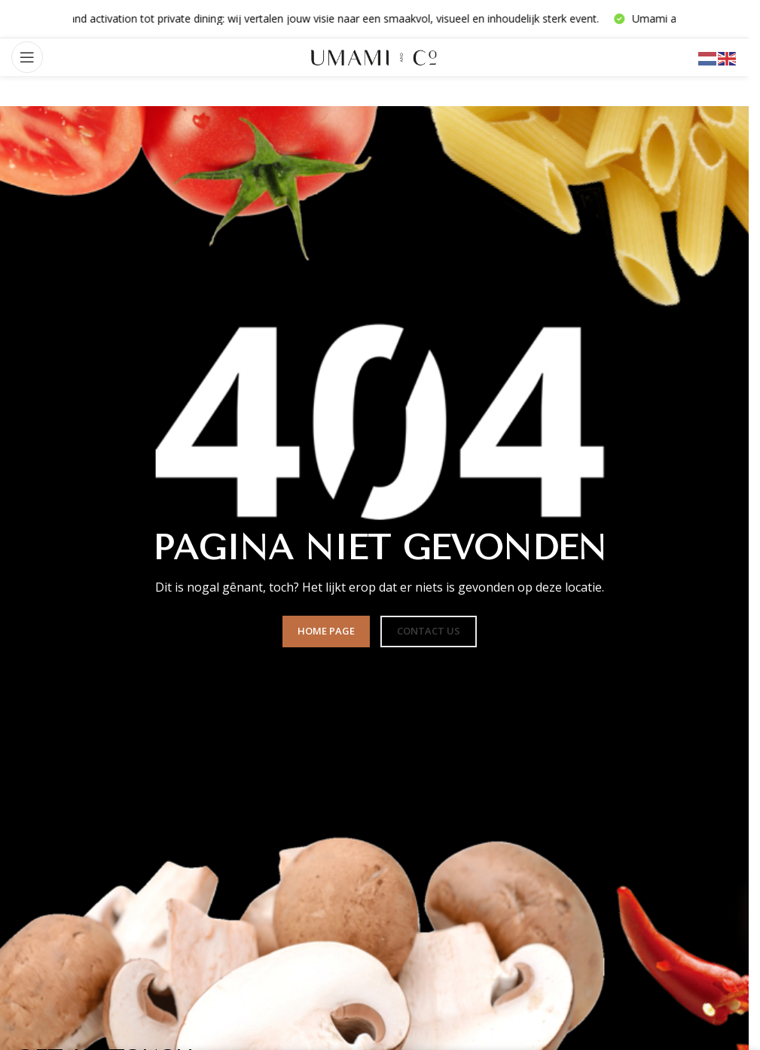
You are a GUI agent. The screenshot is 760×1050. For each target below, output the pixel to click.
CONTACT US (428, 631)
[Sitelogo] (375, 56)
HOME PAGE (326, 631)
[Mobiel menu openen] (27, 57)
